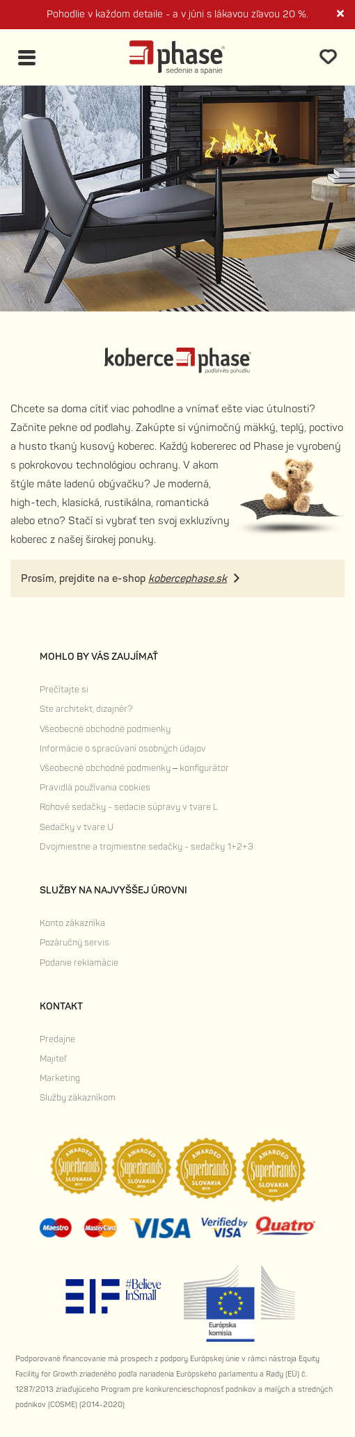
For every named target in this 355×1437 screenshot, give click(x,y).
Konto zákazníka (72, 923)
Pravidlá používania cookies (95, 787)
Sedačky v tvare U (76, 827)
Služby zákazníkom (78, 1097)
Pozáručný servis (74, 942)
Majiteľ (53, 1058)
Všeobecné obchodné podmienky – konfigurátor (134, 768)
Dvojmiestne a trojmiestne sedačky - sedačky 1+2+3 (146, 846)
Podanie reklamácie (79, 962)
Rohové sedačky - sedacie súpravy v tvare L (129, 807)
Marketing (60, 1078)
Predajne (57, 1039)
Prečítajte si (64, 689)
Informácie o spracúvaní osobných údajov (123, 748)
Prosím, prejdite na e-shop (124, 578)
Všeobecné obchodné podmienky (105, 729)
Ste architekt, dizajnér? (86, 709)
